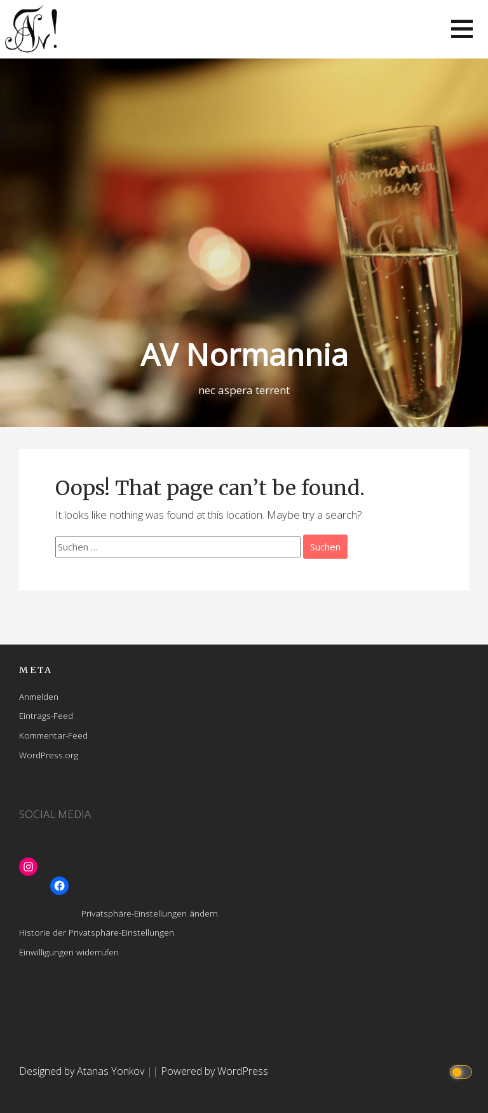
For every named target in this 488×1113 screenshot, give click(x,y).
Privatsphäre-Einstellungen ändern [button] (149, 913)
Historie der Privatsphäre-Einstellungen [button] (96, 932)
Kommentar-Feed (53, 735)
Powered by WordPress (214, 1071)
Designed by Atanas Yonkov (83, 1071)
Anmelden (38, 696)
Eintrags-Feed (46, 715)
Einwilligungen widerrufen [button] (69, 952)
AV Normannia (244, 354)
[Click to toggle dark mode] (463, 1071)
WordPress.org (48, 755)
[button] (462, 29)
